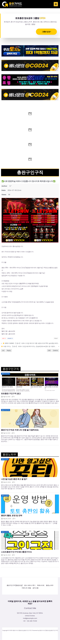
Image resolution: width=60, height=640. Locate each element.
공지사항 (35, 588)
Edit (49, 350)
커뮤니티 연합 (26, 588)
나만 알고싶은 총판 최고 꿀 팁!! (14, 479)
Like (4, 338)
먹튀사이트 (40, 585)
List (3, 350)
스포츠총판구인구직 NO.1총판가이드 (16, 552)
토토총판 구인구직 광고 (11, 393)
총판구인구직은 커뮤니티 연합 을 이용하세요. (20, 430)
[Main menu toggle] (56, 4)
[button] (51, 4)
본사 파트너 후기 (29, 585)
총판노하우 (49, 585)
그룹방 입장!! (46, 32)
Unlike (10, 338)
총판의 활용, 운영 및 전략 (11, 515)
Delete (55, 350)
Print (56, 338)
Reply (9, 350)
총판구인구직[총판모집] (15, 585)
